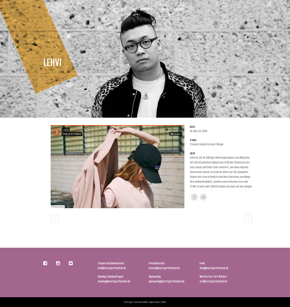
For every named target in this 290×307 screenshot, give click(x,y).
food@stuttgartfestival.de (214, 268)
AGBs (163, 302)
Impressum (154, 302)
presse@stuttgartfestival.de (164, 268)
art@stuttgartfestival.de (213, 281)
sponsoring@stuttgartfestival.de (166, 281)
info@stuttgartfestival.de (112, 268)
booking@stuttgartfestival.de (114, 281)
